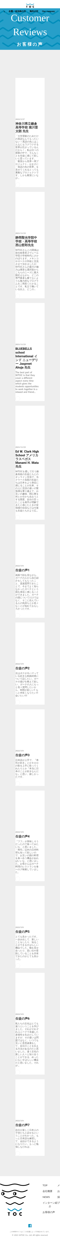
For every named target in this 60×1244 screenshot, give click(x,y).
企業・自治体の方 (17, 11)
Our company (48, 11)
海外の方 (34, 11)
